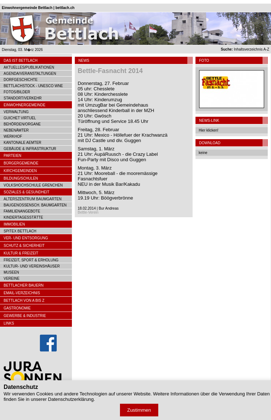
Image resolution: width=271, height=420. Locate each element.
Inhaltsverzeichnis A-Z (245, 49)
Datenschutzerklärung (71, 399)
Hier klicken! (208, 130)
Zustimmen (139, 410)
